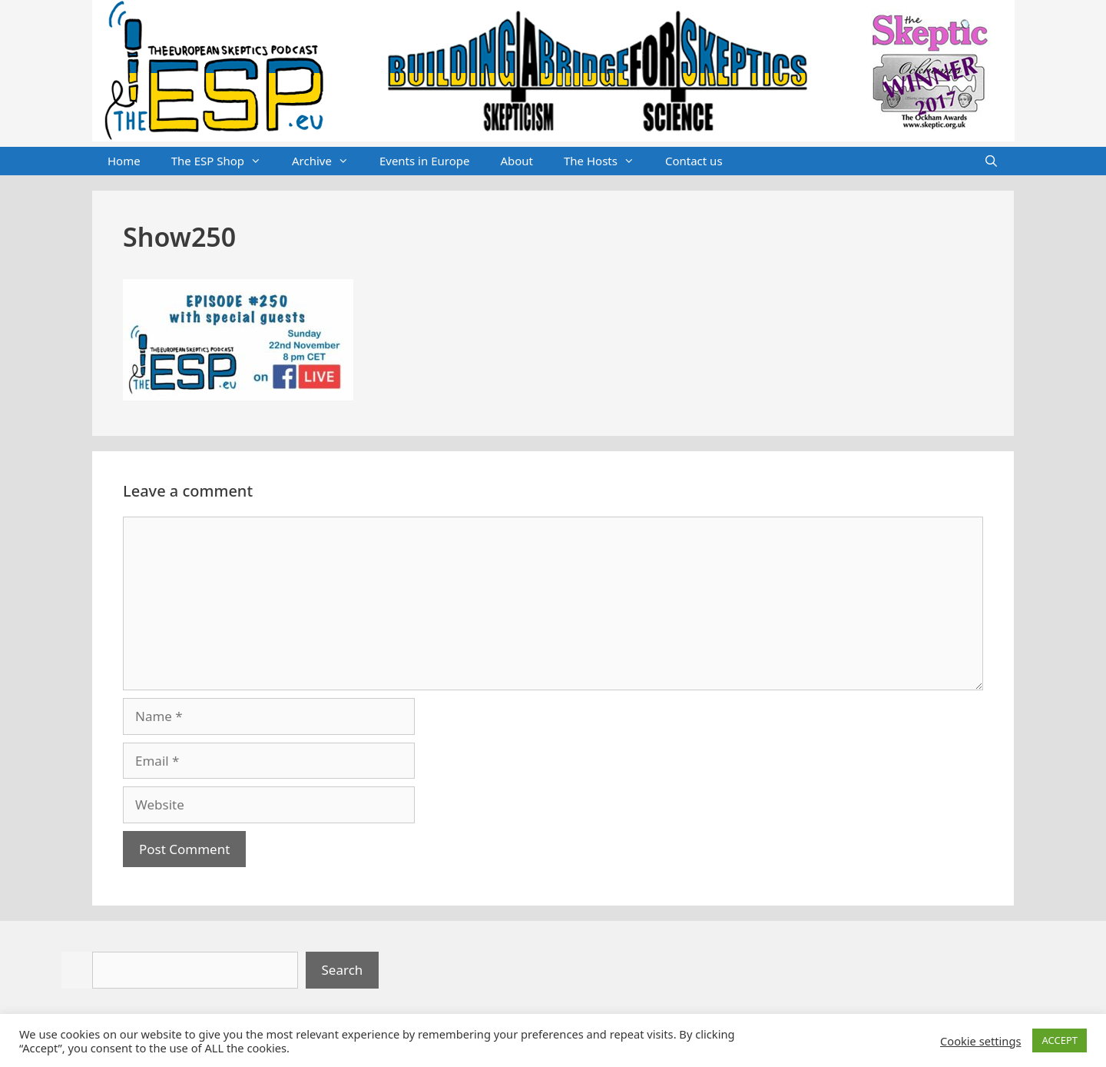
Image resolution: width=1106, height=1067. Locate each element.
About (516, 160)
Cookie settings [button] (980, 1041)
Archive (328, 161)
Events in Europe (424, 160)
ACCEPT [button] (1059, 1040)
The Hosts (607, 161)
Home (124, 160)
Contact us (694, 160)
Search (342, 970)
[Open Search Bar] (991, 161)
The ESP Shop (223, 161)
